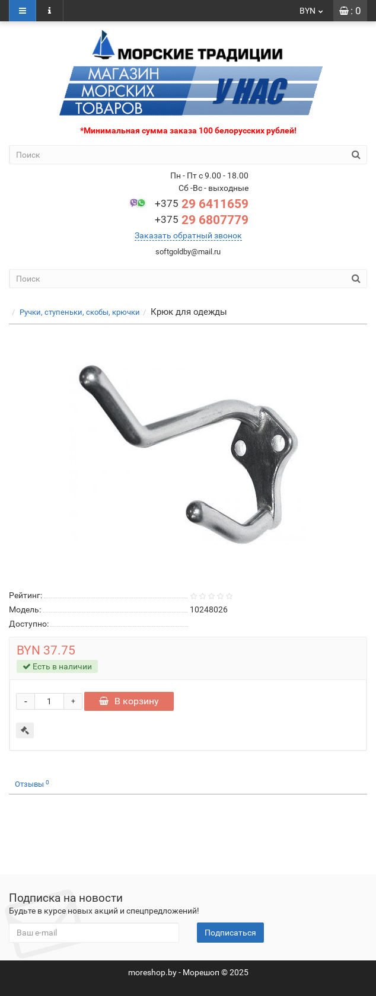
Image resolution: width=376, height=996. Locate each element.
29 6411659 (201, 204)
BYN (311, 10)
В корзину (129, 701)
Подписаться (230, 932)
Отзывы (32, 784)
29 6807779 (201, 220)
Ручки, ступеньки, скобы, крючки (80, 312)
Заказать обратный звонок (188, 235)
